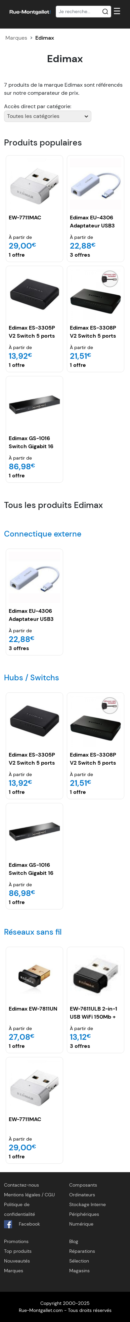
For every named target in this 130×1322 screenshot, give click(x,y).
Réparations (82, 1251)
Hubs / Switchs (31, 678)
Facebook (22, 1224)
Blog (73, 1241)
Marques (16, 37)
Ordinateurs (82, 1195)
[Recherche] (84, 12)
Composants (83, 1185)
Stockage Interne (87, 1204)
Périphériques (84, 1214)
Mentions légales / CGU (29, 1195)
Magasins (79, 1271)
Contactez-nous (21, 1185)
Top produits (18, 1251)
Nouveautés (17, 1261)
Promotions (16, 1241)
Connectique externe (42, 534)
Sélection (79, 1261)
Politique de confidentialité (19, 1209)
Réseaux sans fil (33, 932)
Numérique (81, 1224)
